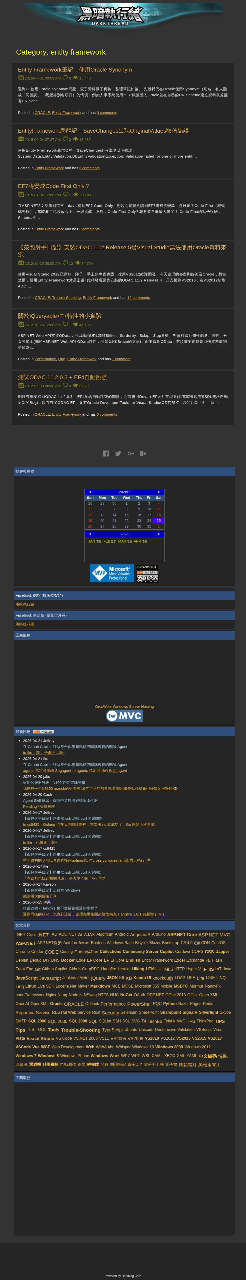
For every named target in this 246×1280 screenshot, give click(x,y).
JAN (94, 541)
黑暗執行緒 (25, 604)
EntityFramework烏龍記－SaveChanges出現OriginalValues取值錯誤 (103, 131)
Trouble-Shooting (66, 297)
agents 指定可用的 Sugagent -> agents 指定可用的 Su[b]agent (75, 770)
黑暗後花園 (25, 624)
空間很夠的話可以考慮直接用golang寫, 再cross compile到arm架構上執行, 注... (88, 860)
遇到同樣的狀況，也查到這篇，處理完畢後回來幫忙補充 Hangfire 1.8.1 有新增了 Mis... (95, 914)
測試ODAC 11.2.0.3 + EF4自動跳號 (63, 377)
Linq (61, 359)
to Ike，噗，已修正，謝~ (43, 752)
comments (107, 112)
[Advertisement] (124, 672)
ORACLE (42, 112)
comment (121, 359)
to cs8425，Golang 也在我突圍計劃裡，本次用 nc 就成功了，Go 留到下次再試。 (90, 824)
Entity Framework (66, 112)
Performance (45, 359)
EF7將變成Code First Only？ (54, 186)
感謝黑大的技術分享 (40, 896)
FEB (110, 541)
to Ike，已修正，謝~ (40, 842)
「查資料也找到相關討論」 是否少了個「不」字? (64, 878)
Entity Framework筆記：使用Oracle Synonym (75, 70)
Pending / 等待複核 (39, 806)
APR (140, 541)
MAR (125, 541)
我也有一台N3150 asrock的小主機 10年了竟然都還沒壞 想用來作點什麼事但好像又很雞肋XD (100, 788)
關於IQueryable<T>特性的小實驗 (60, 316)
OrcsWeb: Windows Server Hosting (124, 706)
